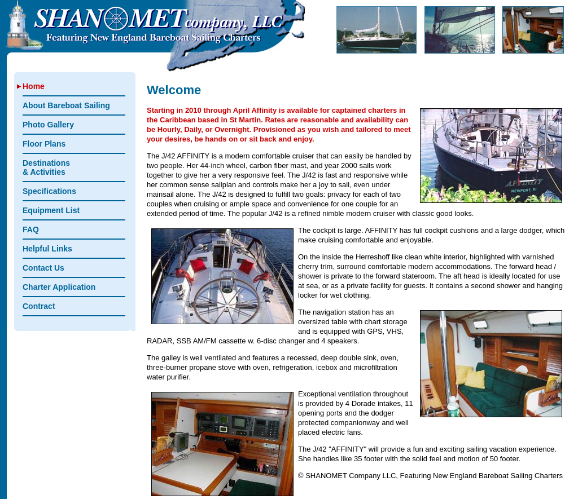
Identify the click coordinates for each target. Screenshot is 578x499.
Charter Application (59, 287)
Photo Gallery (48, 124)
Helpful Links (47, 248)
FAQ (31, 229)
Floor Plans (44, 143)
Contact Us (43, 267)
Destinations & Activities (46, 167)
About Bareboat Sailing (66, 105)
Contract (39, 306)
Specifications (49, 191)
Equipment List (51, 210)
